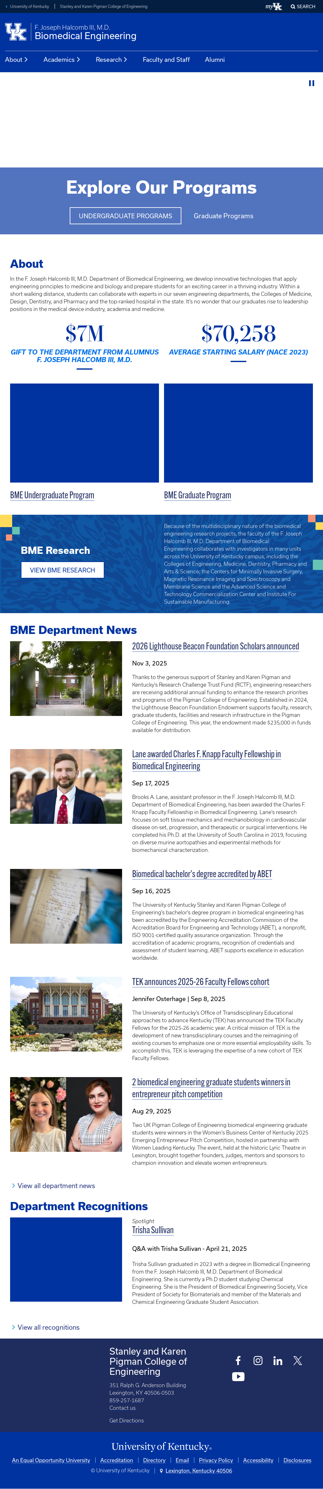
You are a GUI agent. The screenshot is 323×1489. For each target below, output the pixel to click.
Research (112, 59)
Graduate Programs (224, 216)
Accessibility (258, 1460)
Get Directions (126, 1420)
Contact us (122, 1408)
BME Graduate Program (197, 496)
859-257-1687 (126, 1400)
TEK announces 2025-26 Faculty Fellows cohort (200, 983)
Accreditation (116, 1460)
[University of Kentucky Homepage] (161, 1447)
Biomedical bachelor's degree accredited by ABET (202, 875)
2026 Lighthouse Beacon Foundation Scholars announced (215, 647)
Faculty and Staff (166, 59)
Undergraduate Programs (125, 216)
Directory (154, 1460)
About (16, 59)
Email (182, 1460)
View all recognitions (48, 1327)
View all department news (56, 1185)
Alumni (215, 59)
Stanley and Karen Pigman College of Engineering (103, 6)
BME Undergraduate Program (52, 496)
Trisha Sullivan (153, 1231)
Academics (62, 59)
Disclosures (297, 1460)
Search (306, 6)
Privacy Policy (216, 1460)
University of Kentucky (29, 6)
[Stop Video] (312, 83)
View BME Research (62, 570)
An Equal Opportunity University (51, 1460)
